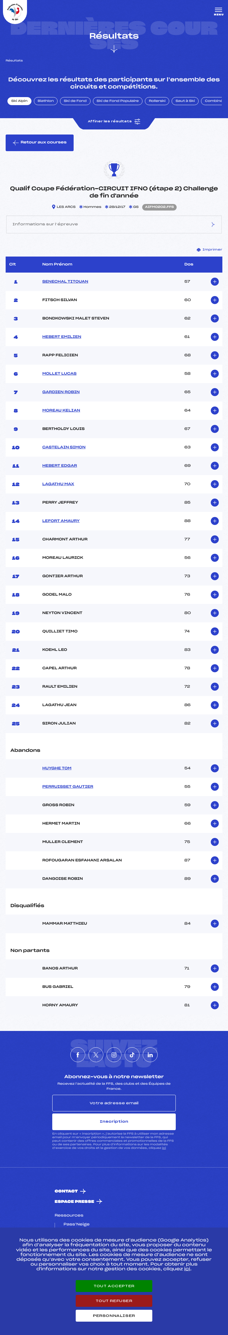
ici (164, 1148)
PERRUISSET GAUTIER (67, 787)
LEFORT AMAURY (61, 521)
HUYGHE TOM (56, 768)
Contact (66, 1191)
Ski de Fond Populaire (118, 101)
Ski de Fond (75, 101)
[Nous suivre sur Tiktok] (132, 1054)
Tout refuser (114, 1301)
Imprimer (209, 250)
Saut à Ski (185, 101)
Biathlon (46, 101)
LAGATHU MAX (58, 484)
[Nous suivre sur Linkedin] (150, 1054)
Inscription (114, 1121)
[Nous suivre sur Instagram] (114, 1054)
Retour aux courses (39, 143)
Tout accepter (114, 1286)
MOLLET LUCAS (59, 374)
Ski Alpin (19, 101)
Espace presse (74, 1202)
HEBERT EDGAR (59, 466)
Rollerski (157, 101)
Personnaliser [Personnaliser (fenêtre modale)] (114, 1315)
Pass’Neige (77, 1224)
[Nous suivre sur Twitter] (95, 1054)
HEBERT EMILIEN (61, 337)
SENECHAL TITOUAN (65, 282)
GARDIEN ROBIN (61, 392)
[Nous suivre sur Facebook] (77, 1054)
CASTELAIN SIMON (64, 447)
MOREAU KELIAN (61, 410)
